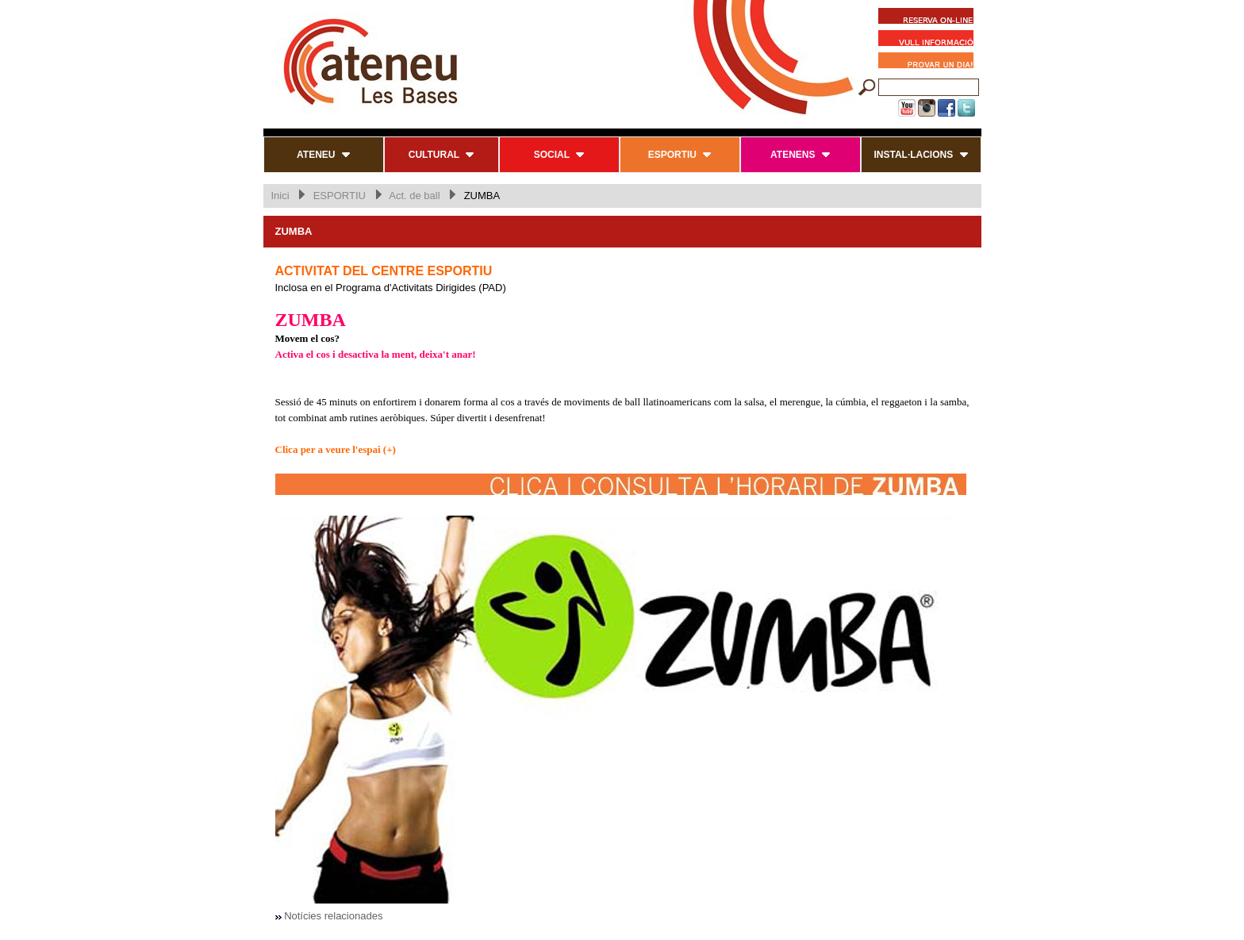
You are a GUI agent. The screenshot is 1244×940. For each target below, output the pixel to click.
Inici (280, 195)
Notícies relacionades (333, 916)
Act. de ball (414, 195)
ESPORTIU (339, 195)
